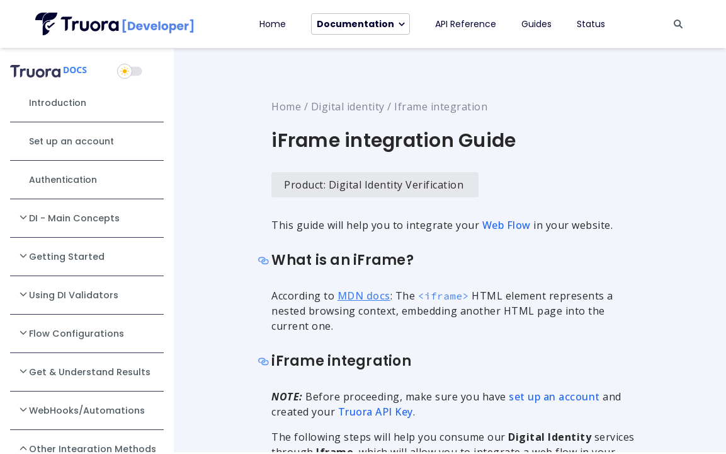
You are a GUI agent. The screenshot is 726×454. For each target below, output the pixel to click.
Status (591, 24)
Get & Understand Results (84, 371)
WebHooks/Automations (81, 410)
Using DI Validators (68, 294)
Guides (536, 24)
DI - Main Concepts (69, 217)
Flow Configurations (71, 333)
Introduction (57, 102)
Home (272, 24)
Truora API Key (375, 412)
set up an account (554, 397)
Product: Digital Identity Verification (373, 185)
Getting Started (61, 256)
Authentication (63, 179)
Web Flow (506, 225)
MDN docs (363, 296)
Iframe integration (440, 107)
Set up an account (71, 141)
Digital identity (348, 107)
